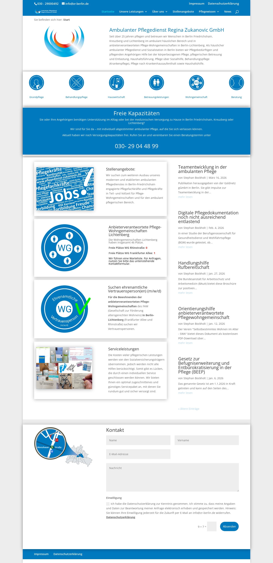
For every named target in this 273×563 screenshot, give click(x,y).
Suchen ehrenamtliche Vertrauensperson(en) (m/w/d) (134, 289)
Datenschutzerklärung (223, 3)
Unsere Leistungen (131, 11)
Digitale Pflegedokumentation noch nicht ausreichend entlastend (208, 217)
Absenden (229, 526)
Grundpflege (36, 97)
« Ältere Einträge (188, 409)
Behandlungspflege (76, 97)
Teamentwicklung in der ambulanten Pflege (202, 169)
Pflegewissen (207, 11)
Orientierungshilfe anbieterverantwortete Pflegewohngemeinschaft (203, 313)
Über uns (158, 11)
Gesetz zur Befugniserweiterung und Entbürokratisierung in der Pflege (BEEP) (204, 365)
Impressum (196, 3)
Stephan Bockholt (195, 177)
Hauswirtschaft (116, 97)
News (227, 11)
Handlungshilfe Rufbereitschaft (193, 265)
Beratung (236, 97)
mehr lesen (185, 197)
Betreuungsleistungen (156, 97)
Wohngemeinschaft (196, 97)
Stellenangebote (183, 11)
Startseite (108, 11)
